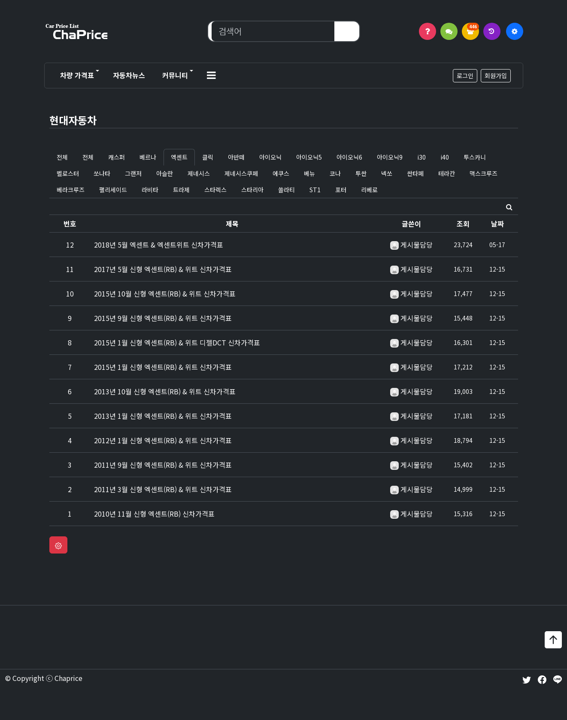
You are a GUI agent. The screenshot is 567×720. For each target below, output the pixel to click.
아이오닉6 (349, 157)
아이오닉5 (309, 157)
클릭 (207, 157)
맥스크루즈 (483, 173)
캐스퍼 (116, 157)
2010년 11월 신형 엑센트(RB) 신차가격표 (154, 513)
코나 (335, 173)
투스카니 (475, 157)
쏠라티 (286, 189)
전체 (62, 157)
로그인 (465, 75)
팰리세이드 (113, 189)
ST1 (315, 189)
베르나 (147, 157)
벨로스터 (68, 173)
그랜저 (133, 173)
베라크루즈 (71, 189)
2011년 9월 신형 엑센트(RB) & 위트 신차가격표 (163, 465)
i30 (421, 157)
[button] (211, 76)
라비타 (150, 189)
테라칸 (446, 173)
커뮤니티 (175, 75)
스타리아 (252, 189)
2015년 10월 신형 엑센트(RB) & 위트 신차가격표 (165, 293)
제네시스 (199, 173)
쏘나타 (102, 173)
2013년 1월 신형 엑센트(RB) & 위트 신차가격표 (163, 416)
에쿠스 (281, 173)
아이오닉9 (390, 157)
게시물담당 (416, 244)
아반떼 (236, 157)
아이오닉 (270, 157)
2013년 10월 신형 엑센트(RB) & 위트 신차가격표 (165, 391)
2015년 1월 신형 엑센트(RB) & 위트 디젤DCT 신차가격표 (177, 342)
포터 (340, 189)
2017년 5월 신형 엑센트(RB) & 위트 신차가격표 (163, 269)
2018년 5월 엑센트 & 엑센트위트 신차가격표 (158, 244)
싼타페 (415, 173)
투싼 (361, 173)
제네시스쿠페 (241, 173)
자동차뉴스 (129, 75)
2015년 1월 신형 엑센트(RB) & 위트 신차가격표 (163, 367)
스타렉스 (215, 189)
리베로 (369, 189)
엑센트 (179, 157)
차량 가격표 (77, 75)
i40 (444, 157)
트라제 (181, 189)
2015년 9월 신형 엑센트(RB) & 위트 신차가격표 (163, 318)
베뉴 (309, 173)
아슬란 (164, 173)
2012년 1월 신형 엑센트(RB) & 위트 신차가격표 (163, 440)
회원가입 (496, 75)
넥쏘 (386, 173)
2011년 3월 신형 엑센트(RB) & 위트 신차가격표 (163, 489)
